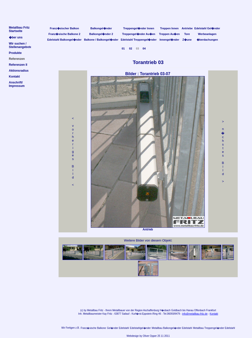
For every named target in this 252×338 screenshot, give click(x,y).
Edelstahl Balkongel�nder (64, 39)
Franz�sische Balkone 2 (64, 33)
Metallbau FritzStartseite (19, 29)
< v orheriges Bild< (73, 151)
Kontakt (214, 313)
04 (144, 48)
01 (123, 48)
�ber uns (15, 37)
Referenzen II (18, 64)
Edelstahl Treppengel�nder (139, 39)
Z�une (186, 39)
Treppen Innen (169, 28)
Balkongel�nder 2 (101, 33)
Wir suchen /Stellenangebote (20, 45)
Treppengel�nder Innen (138, 28)
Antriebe (187, 28)
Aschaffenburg (151, 310)
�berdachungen (207, 39)
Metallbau (92, 310)
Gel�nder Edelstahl (118, 328)
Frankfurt (211, 310)
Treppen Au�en (169, 33)
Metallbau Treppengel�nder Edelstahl (214, 328)
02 (130, 48)
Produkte (15, 53)
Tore (187, 33)
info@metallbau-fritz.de (194, 313)
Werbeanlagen (207, 33)
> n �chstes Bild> (222, 151)
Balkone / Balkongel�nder (101, 39)
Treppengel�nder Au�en (138, 33)
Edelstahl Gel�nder (207, 28)
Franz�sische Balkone (93, 328)
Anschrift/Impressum (17, 84)
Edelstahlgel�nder (140, 328)
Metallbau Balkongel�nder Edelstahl (172, 328)
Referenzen (17, 59)
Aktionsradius (19, 70)
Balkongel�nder (101, 28)
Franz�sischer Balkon (64, 28)
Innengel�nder (169, 39)
